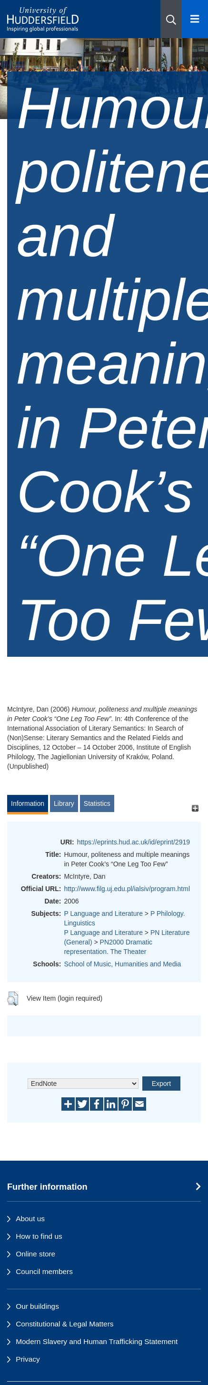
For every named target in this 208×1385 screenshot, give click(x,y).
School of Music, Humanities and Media (122, 964)
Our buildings (37, 1306)
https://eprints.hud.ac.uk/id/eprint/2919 (133, 842)
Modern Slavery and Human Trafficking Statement (97, 1341)
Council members (44, 1271)
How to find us (39, 1236)
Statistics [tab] (97, 803)
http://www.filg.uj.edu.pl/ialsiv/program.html (127, 889)
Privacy (28, 1359)
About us (30, 1218)
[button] (171, 19)
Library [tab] (64, 803)
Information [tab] (27, 803)
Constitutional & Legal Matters (64, 1324)
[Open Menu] (195, 19)
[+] (194, 808)
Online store (35, 1254)
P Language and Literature (103, 913)
